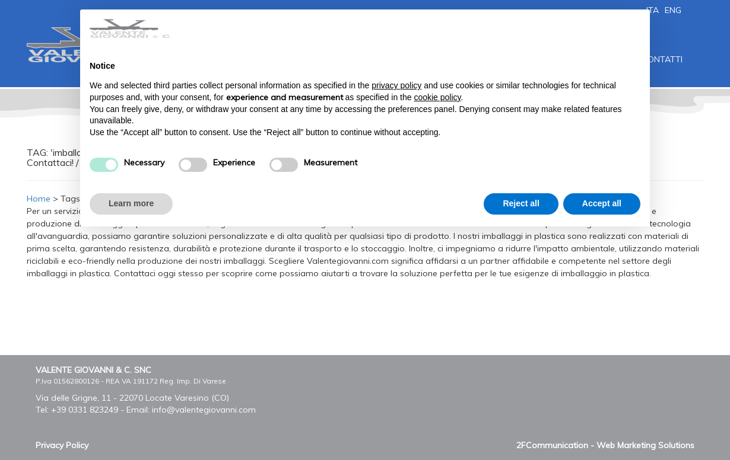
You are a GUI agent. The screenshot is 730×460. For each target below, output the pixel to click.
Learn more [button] (131, 203)
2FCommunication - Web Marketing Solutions (605, 445)
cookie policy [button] (437, 97)
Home (38, 198)
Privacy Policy (62, 445)
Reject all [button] (521, 203)
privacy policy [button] (396, 85)
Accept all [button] (601, 203)
